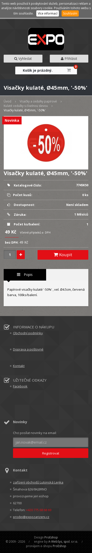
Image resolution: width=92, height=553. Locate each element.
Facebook (20, 386)
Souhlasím (70, 13)
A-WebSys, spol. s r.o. (63, 541)
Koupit (63, 254)
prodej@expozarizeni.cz (31, 517)
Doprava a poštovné (28, 349)
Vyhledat (23, 58)
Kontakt (19, 366)
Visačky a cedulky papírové (38, 101)
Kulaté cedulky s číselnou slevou (26, 106)
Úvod (7, 101)
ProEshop (51, 537)
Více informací (47, 13)
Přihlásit (69, 58)
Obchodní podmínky (28, 333)
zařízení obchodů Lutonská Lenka (38, 482)
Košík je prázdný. (38, 70)
